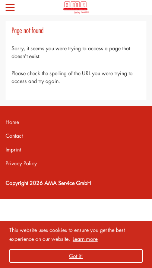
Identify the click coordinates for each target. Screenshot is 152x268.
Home (12, 121)
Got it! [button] (76, 255)
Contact (14, 135)
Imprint (13, 149)
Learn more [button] (85, 238)
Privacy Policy (21, 163)
